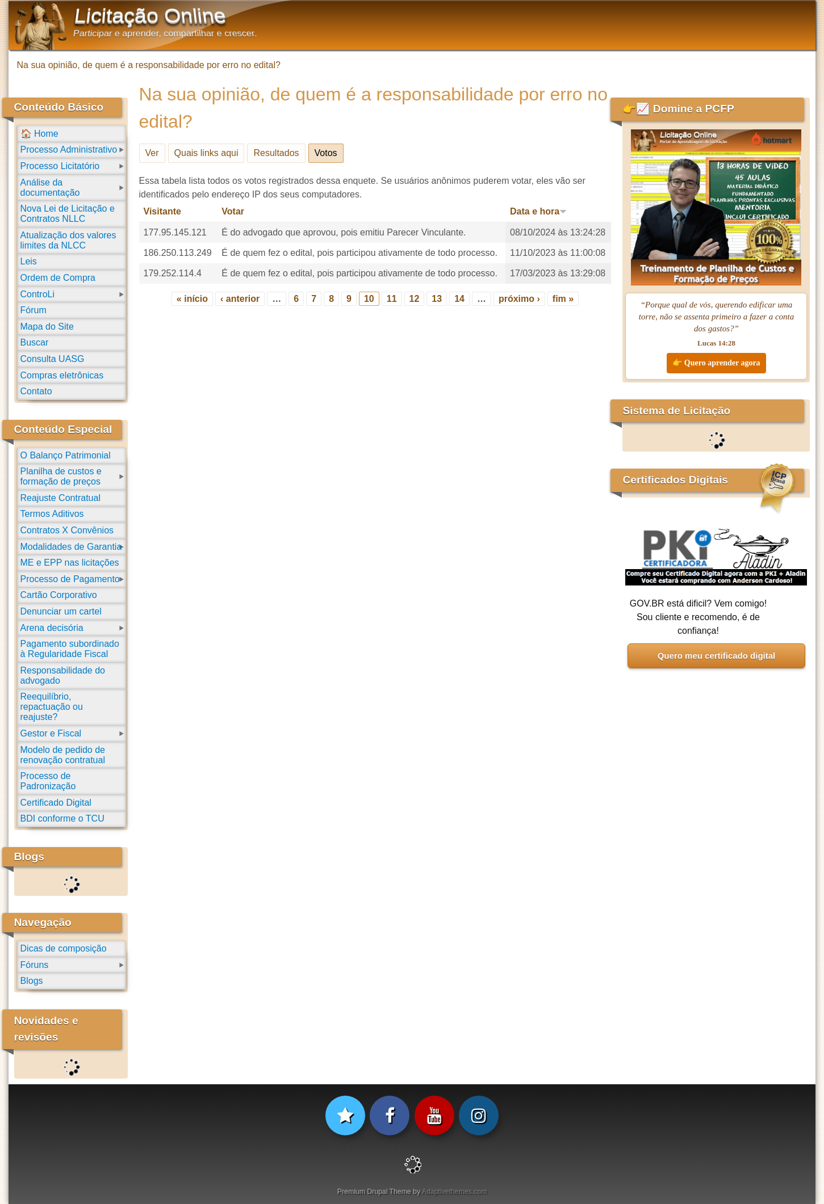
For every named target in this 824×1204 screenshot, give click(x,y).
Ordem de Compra (58, 278)
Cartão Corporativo (58, 595)
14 (459, 299)
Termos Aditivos (52, 514)
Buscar (34, 342)
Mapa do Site (47, 326)
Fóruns (34, 965)
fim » (563, 299)
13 (437, 299)
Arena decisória (51, 628)
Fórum (33, 310)
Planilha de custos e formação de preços (61, 476)
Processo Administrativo (69, 149)
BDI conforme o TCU (62, 818)
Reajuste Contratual (60, 498)
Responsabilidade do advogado (62, 675)
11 (392, 299)
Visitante (162, 211)
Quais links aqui (206, 153)
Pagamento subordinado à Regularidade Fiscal (69, 649)
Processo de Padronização (48, 781)
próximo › (519, 299)
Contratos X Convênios (67, 530)
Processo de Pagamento (70, 579)
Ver (152, 153)
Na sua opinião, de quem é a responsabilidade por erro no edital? (149, 65)
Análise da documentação (50, 187)
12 (414, 299)
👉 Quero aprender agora (716, 363)
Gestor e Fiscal (51, 733)
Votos (329, 151)
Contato (36, 391)
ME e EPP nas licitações (69, 562)
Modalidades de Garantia (71, 547)
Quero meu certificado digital (717, 655)
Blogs (31, 981)
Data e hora (538, 211)
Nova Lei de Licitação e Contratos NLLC (67, 214)
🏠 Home (39, 133)
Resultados (276, 153)
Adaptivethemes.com (454, 1191)
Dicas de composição (63, 948)
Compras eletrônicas (62, 375)
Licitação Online (150, 16)
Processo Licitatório (60, 166)
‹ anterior (240, 299)
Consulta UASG (52, 359)
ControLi (37, 294)
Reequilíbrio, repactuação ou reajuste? (51, 707)
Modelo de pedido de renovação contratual (62, 755)
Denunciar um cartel (61, 611)
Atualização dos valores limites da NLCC (68, 240)
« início (192, 299)
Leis (28, 261)
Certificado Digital (55, 802)
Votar (232, 211)
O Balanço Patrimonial (65, 455)
